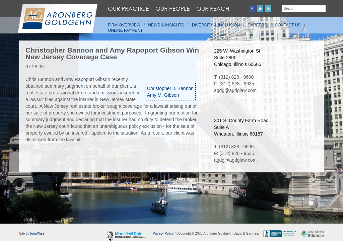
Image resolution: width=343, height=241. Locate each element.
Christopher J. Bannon (170, 88)
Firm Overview (124, 25)
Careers (257, 25)
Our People (172, 8)
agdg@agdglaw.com (235, 90)
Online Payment (125, 30)
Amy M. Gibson (163, 95)
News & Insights (166, 25)
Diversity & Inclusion (216, 25)
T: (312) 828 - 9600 (234, 77)
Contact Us (288, 25)
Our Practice (128, 8)
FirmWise (37, 233)
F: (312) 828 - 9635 (234, 83)
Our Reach (212, 8)
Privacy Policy (163, 233)
